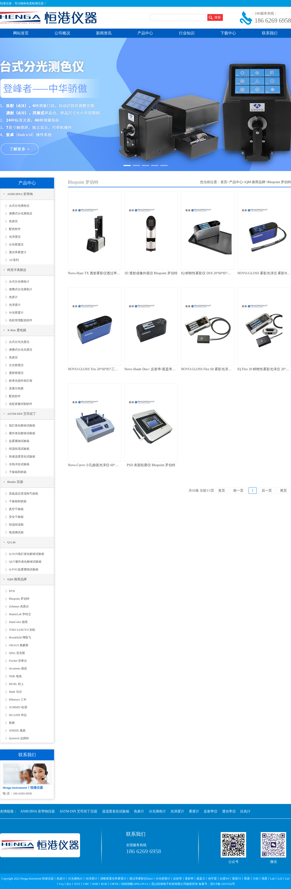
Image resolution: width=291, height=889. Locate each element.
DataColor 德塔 (18, 622)
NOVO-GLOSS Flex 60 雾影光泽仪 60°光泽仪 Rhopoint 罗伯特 (226, 369)
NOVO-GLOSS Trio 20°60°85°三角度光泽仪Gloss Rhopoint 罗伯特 (116, 369)
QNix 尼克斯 (17, 653)
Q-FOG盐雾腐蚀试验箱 (23, 569)
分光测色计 (157, 811)
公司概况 (62, 33)
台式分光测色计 (19, 281)
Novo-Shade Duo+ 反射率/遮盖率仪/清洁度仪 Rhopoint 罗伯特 (169, 369)
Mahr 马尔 (15, 691)
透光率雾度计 (17, 252)
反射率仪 (210, 811)
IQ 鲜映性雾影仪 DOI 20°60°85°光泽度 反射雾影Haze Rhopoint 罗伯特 (232, 273)
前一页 (238, 490)
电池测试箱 (16, 532)
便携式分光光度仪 (20, 349)
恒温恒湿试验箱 (19, 448)
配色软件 (15, 229)
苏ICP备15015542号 (222, 884)
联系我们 (269, 33)
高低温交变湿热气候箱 (23, 493)
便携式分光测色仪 (20, 213)
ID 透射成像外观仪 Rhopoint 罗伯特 (151, 273)
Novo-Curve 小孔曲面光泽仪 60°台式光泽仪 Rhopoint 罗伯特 (112, 465)
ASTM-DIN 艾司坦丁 (21, 414)
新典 (12, 722)
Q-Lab (11, 542)
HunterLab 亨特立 (20, 614)
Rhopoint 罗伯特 (19, 598)
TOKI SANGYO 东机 (22, 629)
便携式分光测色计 (20, 289)
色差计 (13, 297)
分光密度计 (16, 312)
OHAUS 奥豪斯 (18, 645)
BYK (12, 591)
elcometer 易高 (18, 668)
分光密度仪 (16, 244)
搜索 (217, 17)
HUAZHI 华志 (18, 715)
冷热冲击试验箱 (19, 464)
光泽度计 (15, 305)
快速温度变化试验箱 (22, 456)
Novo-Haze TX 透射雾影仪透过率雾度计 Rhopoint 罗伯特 (110, 273)
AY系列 (14, 260)
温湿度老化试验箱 (115, 811)
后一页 (267, 490)
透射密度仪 (16, 373)
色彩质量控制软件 (20, 404)
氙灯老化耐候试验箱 (22, 425)
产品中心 (145, 33)
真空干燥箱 (16, 509)
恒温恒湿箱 (16, 524)
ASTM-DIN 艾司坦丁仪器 (78, 811)
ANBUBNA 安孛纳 (20, 194)
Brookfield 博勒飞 (20, 637)
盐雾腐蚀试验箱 (19, 441)
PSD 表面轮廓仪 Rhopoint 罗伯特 (151, 465)
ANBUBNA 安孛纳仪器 (37, 811)
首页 (223, 182)
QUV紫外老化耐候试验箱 (25, 561)
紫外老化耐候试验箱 (22, 433)
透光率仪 (229, 811)
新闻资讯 (104, 33)
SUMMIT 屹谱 (18, 707)
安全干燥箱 (16, 517)
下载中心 (228, 33)
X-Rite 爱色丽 (16, 330)
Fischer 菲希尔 (18, 660)
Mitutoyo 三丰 (17, 699)
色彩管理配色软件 (20, 320)
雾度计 (194, 811)
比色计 (245, 811)
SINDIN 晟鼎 (17, 730)
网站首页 (21, 33)
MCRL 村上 (16, 684)
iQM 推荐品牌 (17, 579)
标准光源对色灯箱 (20, 380)
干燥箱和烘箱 (17, 472)
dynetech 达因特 (19, 738)
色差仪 (13, 221)
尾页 (283, 490)
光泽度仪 (15, 236)
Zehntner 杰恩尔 (19, 606)
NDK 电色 (15, 676)
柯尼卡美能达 (16, 270)
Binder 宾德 (15, 482)
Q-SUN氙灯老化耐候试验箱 (26, 554)
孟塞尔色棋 (16, 388)
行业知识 (186, 33)
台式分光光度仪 (19, 342)
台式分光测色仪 (19, 205)
